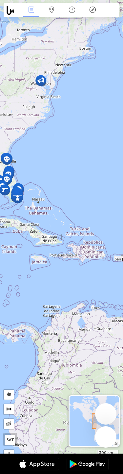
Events (31, 10)
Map (52, 10)
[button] (6, 159)
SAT (10, 439)
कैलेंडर (72, 10)
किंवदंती (92, 10)
